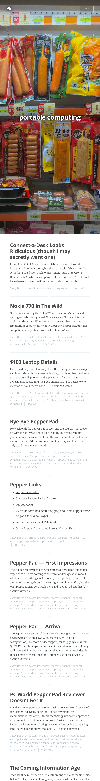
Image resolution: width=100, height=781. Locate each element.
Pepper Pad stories (28, 522)
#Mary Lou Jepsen (35, 396)
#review (14, 750)
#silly (64, 288)
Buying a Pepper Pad (29, 498)
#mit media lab (74, 396)
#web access (62, 463)
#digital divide (52, 393)
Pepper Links (26, 484)
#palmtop (68, 739)
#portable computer (49, 601)
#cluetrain (44, 735)
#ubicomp (68, 400)
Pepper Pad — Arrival (36, 626)
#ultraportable (18, 344)
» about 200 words (61, 386)
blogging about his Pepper (65, 511)
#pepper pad (41, 340)
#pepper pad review (67, 742)
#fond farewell (50, 452)
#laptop (19, 396)
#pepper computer (39, 456)
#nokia (85, 337)
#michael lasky (28, 739)
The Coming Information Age (45, 767)
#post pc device (66, 459)
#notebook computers (49, 739)
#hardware (67, 393)
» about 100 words (66, 281)
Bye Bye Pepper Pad (34, 421)
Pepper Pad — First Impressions (48, 562)
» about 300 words (36, 445)
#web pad (32, 344)
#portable (15, 400)
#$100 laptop (36, 393)
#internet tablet (37, 337)
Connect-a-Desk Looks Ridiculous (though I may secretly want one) (40, 251)
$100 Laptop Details (34, 361)
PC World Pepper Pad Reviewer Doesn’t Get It (47, 697)
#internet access (51, 598)
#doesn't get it (59, 735)
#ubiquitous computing (23, 463)
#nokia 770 (16, 340)
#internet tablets (56, 337)
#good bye (65, 452)
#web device (77, 463)
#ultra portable (45, 463)
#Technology (54, 400)
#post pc (51, 459)
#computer (35, 452)
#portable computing (48, 288)
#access (33, 735)
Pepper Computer (27, 492)
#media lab (52, 396)
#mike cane (73, 337)
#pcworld (23, 742)
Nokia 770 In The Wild (36, 305)
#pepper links (77, 537)
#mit (62, 396)
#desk (32, 288)
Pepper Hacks (25, 504)
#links (32, 537)
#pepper (28, 340)
